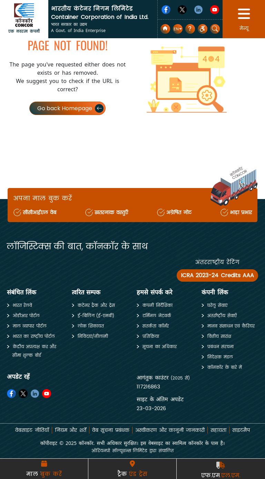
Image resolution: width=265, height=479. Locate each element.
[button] (177, 29)
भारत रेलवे (22, 305)
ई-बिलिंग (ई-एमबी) (96, 316)
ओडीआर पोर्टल (26, 316)
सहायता (218, 430)
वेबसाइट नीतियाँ (32, 430)
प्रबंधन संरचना (220, 347)
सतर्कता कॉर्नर (156, 326)
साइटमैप (241, 430)
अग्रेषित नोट (179, 212)
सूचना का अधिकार (160, 347)
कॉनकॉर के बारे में (224, 367)
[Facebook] (166, 9)
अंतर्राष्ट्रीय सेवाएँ (222, 316)
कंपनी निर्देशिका (158, 305)
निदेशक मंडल (220, 357)
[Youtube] (214, 9)
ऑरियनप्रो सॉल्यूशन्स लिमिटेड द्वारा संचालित (132, 451)
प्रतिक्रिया (151, 336)
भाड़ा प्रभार (241, 212)
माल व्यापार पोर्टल (30, 326)
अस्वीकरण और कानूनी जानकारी (170, 430)
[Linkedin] (198, 9)
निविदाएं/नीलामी (93, 336)
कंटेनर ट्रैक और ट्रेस (96, 305)
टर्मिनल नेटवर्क (157, 316)
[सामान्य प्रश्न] (190, 28)
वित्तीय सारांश (219, 336)
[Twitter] (182, 9)
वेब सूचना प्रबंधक (110, 430)
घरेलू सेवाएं (217, 305)
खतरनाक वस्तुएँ (111, 212)
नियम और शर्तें (70, 430)
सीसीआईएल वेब (40, 212)
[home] (24, 15)
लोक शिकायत (91, 326)
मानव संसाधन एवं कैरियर (231, 326)
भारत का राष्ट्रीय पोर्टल (34, 336)
